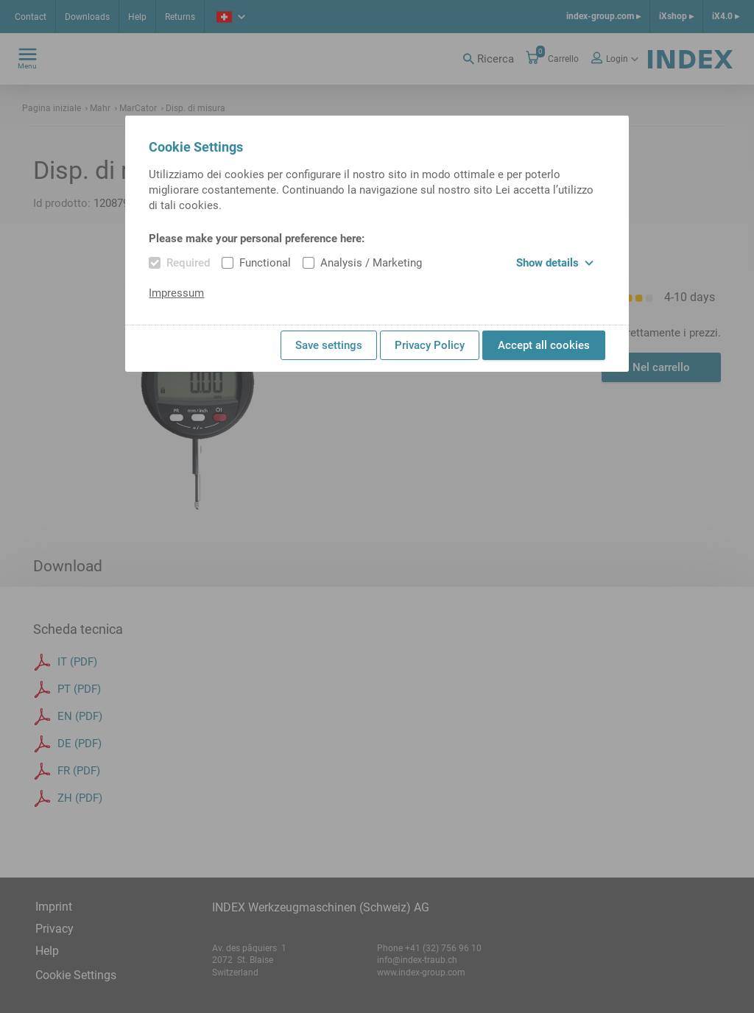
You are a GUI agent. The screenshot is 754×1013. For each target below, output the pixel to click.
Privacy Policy (430, 345)
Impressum (176, 293)
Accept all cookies (544, 345)
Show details (554, 262)
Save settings (328, 345)
